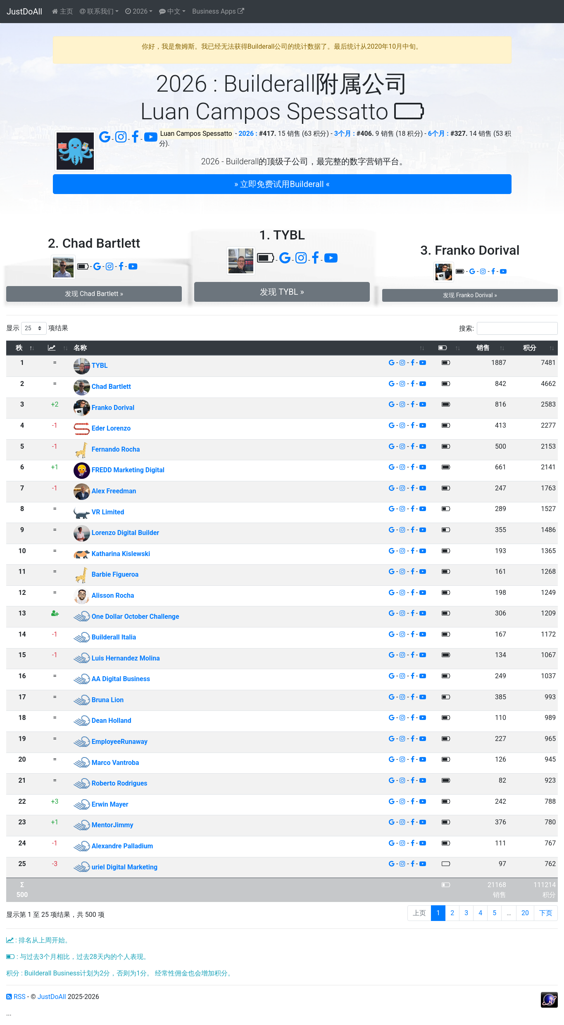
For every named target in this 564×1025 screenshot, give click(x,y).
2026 (136, 11)
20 (525, 913)
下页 (545, 913)
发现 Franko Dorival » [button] (470, 295)
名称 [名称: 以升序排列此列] (80, 348)
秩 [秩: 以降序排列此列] (19, 348)
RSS (16, 997)
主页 (62, 11)
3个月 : (344, 133)
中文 (170, 11)
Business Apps (218, 11)
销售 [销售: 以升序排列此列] (483, 348)
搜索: (508, 328)
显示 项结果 (37, 328)
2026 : (247, 133)
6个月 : (438, 133)
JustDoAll (24, 12)
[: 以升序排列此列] (54, 348)
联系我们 (97, 11)
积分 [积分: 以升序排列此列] (529, 348)
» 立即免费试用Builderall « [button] (282, 184)
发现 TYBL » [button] (282, 292)
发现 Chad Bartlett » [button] (94, 294)
